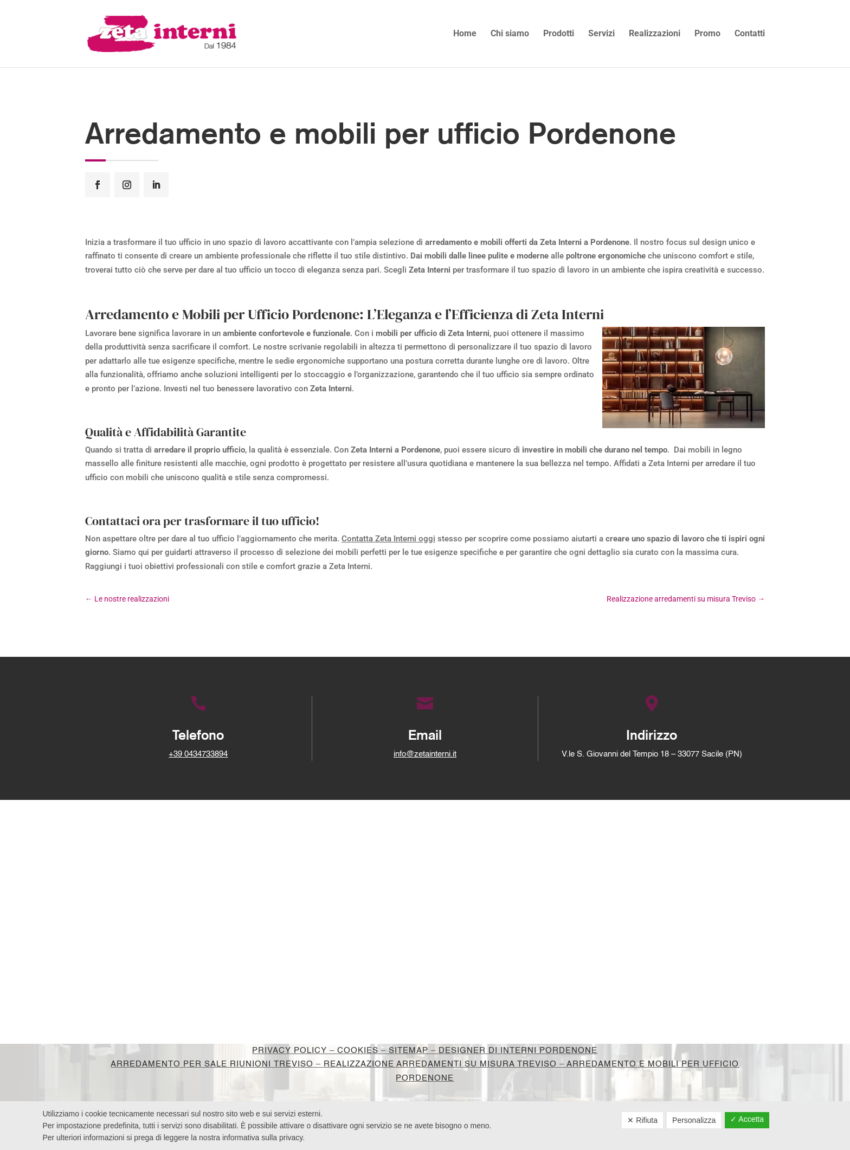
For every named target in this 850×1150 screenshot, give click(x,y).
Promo (707, 34)
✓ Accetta (747, 1119)
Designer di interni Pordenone (518, 1050)
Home (464, 34)
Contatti (750, 34)
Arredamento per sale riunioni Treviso (212, 1064)
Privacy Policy (289, 1050)
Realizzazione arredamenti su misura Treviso (440, 1064)
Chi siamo (510, 34)
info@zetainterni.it (425, 754)
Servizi (601, 34)
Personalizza (694, 1120)
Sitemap (408, 1050)
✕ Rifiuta (642, 1120)
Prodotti (558, 34)
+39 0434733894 (198, 754)
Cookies (357, 1050)
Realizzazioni (654, 34)
